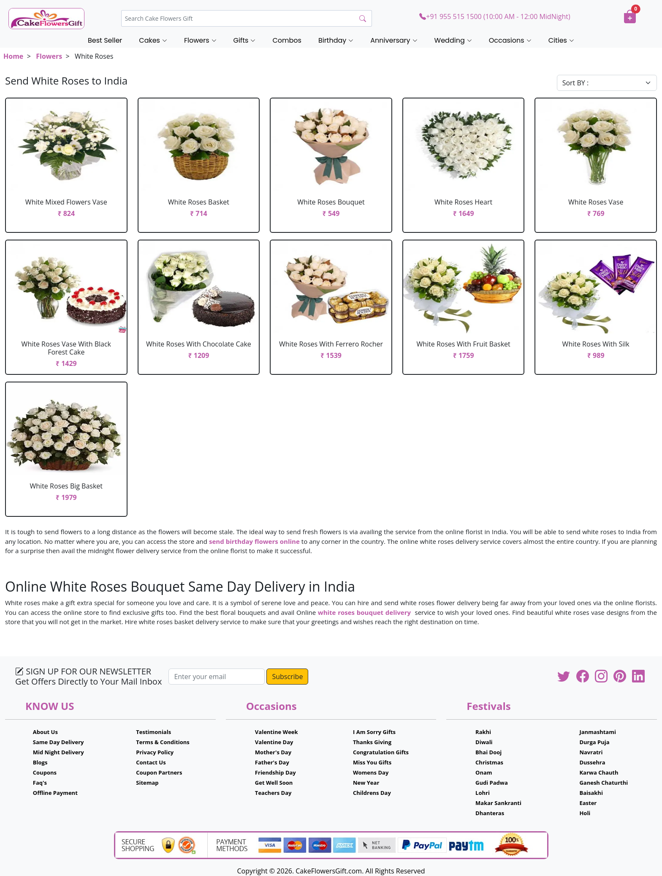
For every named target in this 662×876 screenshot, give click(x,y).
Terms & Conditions (163, 742)
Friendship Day (275, 772)
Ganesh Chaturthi (603, 782)
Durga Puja (594, 742)
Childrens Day (372, 793)
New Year (366, 782)
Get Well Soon (274, 782)
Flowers (49, 56)
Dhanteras (489, 813)
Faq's (40, 782)
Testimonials (153, 732)
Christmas (489, 762)
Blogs (40, 762)
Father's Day (272, 762)
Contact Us (151, 762)
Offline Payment (55, 793)
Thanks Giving (372, 742)
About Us (45, 732)
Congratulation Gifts (381, 752)
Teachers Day (273, 793)
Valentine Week (276, 732)
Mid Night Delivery (58, 752)
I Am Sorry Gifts (374, 732)
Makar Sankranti (498, 803)
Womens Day (370, 772)
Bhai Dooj (488, 752)
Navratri (590, 752)
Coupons (45, 772)
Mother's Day (273, 752)
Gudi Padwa (491, 782)
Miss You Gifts (372, 762)
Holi (584, 813)
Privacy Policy (155, 752)
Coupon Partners (159, 772)
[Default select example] (607, 83)
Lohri (482, 793)
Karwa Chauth (598, 772)
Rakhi (483, 732)
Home (13, 56)
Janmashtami (597, 732)
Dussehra (592, 762)
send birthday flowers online (254, 541)
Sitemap (147, 782)
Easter (588, 803)
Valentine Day (274, 742)
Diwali (484, 742)
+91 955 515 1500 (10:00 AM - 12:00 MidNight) (494, 16)
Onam (483, 772)
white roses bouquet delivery (365, 612)
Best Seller (105, 40)
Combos (286, 40)
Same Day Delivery (58, 742)
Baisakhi (590, 793)
